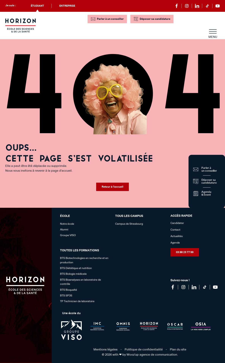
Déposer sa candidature (155, 19)
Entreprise (67, 6)
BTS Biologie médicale (73, 274)
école (65, 216)
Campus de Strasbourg (129, 224)
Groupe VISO (68, 235)
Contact (175, 229)
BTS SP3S (66, 295)
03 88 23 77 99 (184, 252)
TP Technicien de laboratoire (77, 301)
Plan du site (178, 349)
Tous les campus (129, 216)
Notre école (67, 224)
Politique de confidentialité (144, 349)
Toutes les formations (79, 250)
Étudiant (37, 6)
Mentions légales (105, 349)
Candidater (177, 223)
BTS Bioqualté (68, 290)
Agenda (175, 242)
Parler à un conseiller (110, 19)
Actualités (176, 236)
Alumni (64, 229)
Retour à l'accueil (112, 186)
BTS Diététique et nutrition (76, 268)
